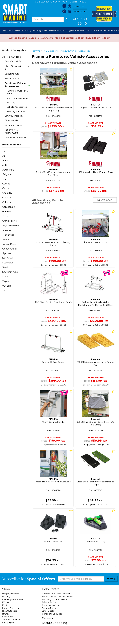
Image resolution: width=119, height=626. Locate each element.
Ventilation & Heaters (17, 137)
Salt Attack (8, 258)
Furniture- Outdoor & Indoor (17, 92)
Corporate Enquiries (52, 614)
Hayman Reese (10, 225)
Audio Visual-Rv (17, 61)
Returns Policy (49, 608)
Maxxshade (8, 234)
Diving (5, 602)
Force (5, 216)
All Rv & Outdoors (11, 56)
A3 (3, 155)
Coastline (7, 197)
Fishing (5, 605)
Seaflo (5, 267)
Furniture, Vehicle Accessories (17, 85)
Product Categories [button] (14, 50)
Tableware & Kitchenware (17, 131)
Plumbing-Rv (17, 120)
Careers (47, 618)
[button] (74, 2)
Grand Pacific (9, 220)
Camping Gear (17, 73)
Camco (6, 183)
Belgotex (7, 174)
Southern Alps (10, 272)
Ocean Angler (9, 248)
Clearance (7, 616)
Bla (4, 179)
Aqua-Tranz (8, 169)
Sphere (6, 276)
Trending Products (11, 619)
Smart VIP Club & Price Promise (57, 596)
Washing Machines (16, 111)
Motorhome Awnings (17, 98)
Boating (6, 596)
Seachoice (7, 262)
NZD (83, 2)
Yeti (4, 290)
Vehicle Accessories (17, 107)
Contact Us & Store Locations (56, 593)
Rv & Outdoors (50, 51)
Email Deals (48, 611)
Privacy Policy (49, 602)
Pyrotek (6, 253)
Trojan (5, 281)
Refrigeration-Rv (17, 125)
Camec (6, 188)
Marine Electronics (11, 608)
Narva (5, 239)
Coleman (7, 202)
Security (11, 102)
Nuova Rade (9, 244)
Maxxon (6, 230)
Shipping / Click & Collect (54, 599)
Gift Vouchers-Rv (14, 115)
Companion (8, 207)
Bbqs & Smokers (12, 30)
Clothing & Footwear (12, 599)
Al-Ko (5, 165)
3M (4, 151)
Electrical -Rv (17, 78)
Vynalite (6, 286)
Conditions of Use (51, 605)
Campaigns (8, 622)
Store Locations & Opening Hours (51, 2)
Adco (5, 160)
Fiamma (6, 211)
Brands (5, 614)
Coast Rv (7, 193)
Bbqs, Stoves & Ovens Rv (17, 68)
